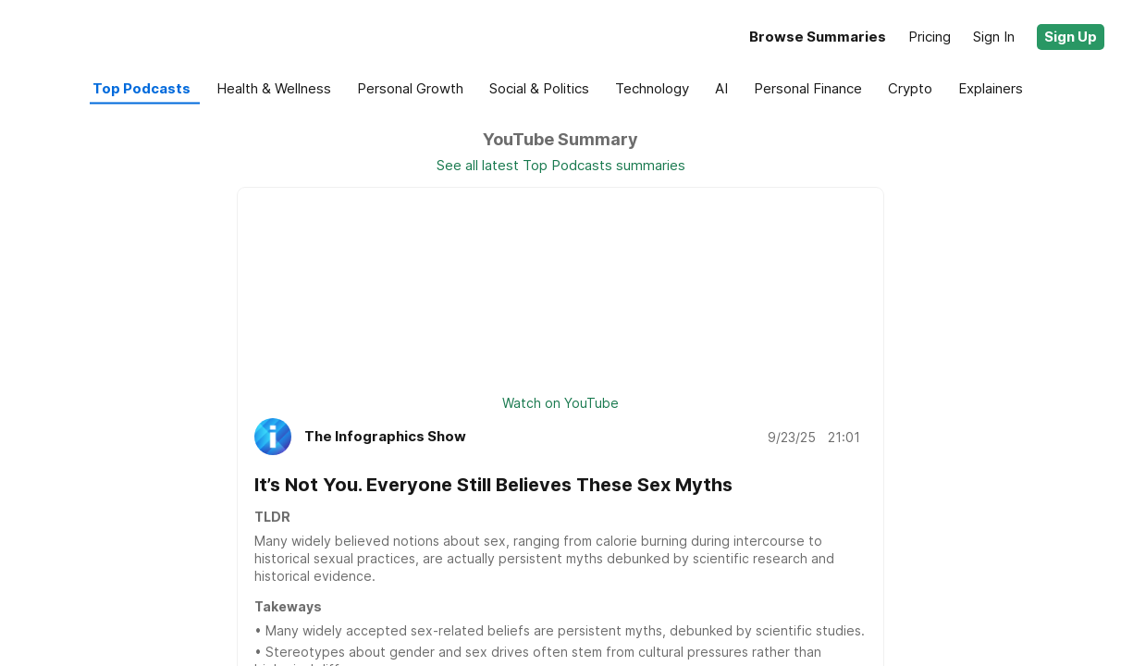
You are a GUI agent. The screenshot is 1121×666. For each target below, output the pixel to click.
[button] (1070, 37)
